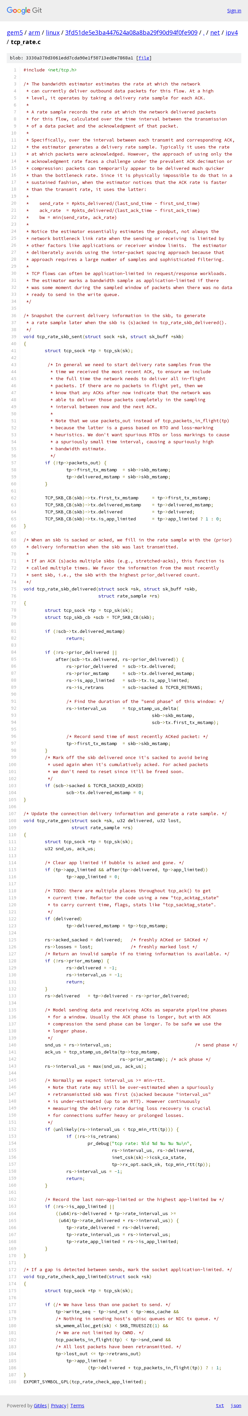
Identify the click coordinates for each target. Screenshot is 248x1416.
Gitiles (40, 1405)
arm (34, 32)
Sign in (234, 10)
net (215, 32)
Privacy (58, 1405)
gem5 (15, 32)
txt (220, 1405)
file (144, 58)
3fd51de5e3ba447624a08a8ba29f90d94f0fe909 (131, 32)
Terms (77, 1405)
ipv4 (232, 32)
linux (53, 32)
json (236, 1405)
